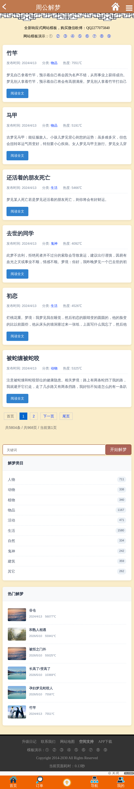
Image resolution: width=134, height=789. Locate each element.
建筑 (67, 561)
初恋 (12, 296)
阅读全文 (17, 93)
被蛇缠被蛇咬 (23, 358)
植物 (67, 500)
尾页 (66, 416)
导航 (94, 784)
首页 (13, 784)
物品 (54, 63)
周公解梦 (48, 7)
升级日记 (29, 742)
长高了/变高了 (39, 669)
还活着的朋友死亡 (28, 178)
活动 (67, 520)
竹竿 (12, 53)
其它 (67, 571)
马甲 (12, 115)
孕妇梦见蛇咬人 (41, 688)
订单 (39, 784)
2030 (64, 758)
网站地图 (67, 742)
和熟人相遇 (37, 630)
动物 (54, 368)
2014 (55, 758)
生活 (54, 188)
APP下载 (105, 742)
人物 (67, 479)
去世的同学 (20, 233)
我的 (121, 784)
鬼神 (54, 243)
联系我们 (48, 742)
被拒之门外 (37, 649)
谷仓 (32, 610)
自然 (67, 541)
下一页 (48, 416)
